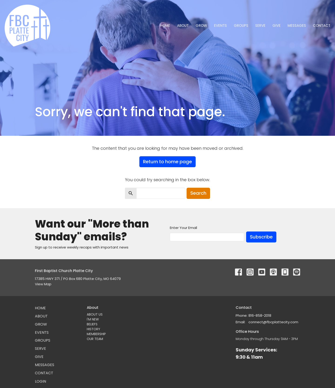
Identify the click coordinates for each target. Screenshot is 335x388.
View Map (43, 284)
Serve (260, 25)
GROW (201, 25)
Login (40, 381)
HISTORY (93, 329)
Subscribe (261, 237)
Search (198, 193)
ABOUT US (95, 314)
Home (165, 25)
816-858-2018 (259, 315)
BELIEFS (92, 324)
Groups (241, 25)
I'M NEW (93, 319)
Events (220, 25)
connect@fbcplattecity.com (273, 322)
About (183, 25)
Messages (297, 25)
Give (276, 25)
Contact (321, 25)
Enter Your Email (183, 227)
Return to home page (167, 161)
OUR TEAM (95, 339)
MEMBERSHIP (96, 334)
